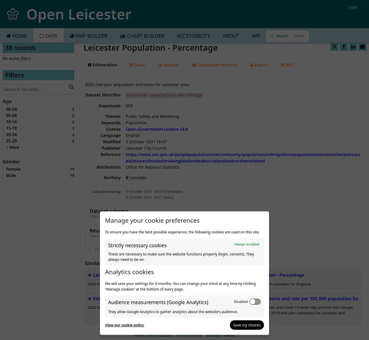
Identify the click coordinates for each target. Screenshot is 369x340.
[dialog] (184, 273)
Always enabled (246, 244)
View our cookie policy (124, 325)
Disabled (241, 301)
